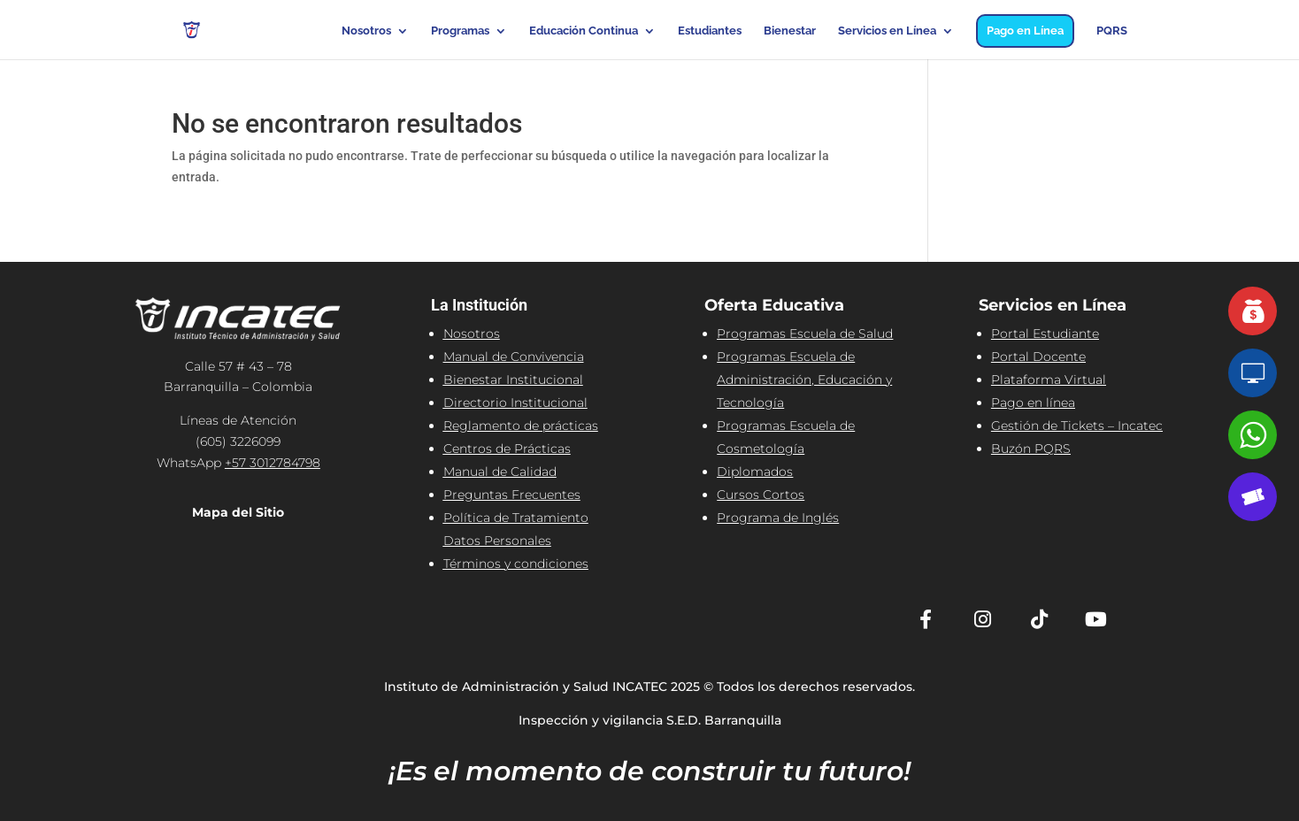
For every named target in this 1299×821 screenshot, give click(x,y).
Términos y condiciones (515, 564)
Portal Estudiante (1045, 333)
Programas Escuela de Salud (805, 333)
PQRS (1111, 31)
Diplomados (755, 472)
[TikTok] (1039, 619)
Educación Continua (583, 31)
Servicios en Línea (887, 31)
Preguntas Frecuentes (511, 495)
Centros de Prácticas (507, 449)
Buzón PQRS (1031, 449)
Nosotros (366, 31)
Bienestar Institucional (513, 379)
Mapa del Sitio (238, 512)
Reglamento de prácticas (520, 426)
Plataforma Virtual (1048, 379)
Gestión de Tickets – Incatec (1077, 426)
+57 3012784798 (272, 463)
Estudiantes (710, 31)
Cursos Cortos (760, 495)
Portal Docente (1038, 356)
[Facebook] (925, 619)
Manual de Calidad (500, 472)
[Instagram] (982, 619)
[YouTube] (1095, 619)
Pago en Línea (1025, 30)
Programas (460, 31)
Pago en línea (1033, 402)
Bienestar (790, 31)
